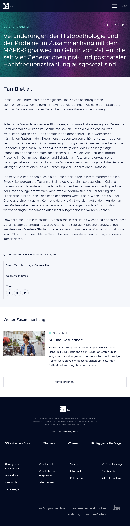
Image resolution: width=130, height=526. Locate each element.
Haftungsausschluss (52, 508)
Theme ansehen (63, 382)
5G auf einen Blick (17, 443)
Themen (49, 443)
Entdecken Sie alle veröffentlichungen (32, 254)
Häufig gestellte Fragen (107, 443)
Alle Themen (46, 482)
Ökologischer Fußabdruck (12, 466)
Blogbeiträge (109, 471)
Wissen (73, 443)
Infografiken (77, 471)
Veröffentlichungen (113, 464)
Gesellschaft (46, 464)
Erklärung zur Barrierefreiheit (87, 514)
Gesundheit (43, 265)
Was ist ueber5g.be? (65, 431)
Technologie (12, 489)
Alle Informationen (112, 478)
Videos (74, 464)
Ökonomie (11, 482)
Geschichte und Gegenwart (48, 473)
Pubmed (23, 275)
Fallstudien (76, 478)
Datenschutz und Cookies (89, 508)
